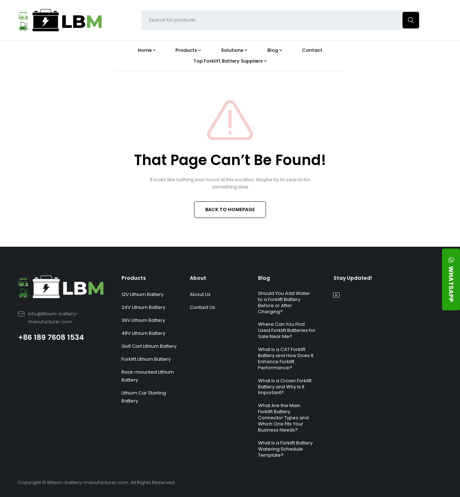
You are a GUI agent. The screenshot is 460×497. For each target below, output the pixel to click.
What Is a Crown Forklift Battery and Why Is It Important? (285, 386)
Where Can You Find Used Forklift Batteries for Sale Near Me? (287, 330)
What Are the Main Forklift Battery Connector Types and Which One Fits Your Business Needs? (283, 417)
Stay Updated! (353, 278)
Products (133, 278)
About (198, 278)
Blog (264, 278)
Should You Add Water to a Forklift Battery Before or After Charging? (284, 302)
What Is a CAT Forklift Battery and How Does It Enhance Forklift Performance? (285, 358)
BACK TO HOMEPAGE (230, 209)
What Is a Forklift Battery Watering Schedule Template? (285, 449)
